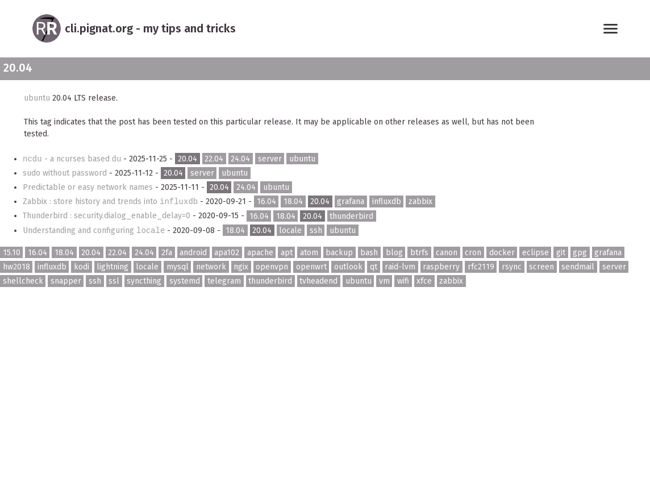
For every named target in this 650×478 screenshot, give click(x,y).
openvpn (272, 267)
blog (394, 252)
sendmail (577, 267)
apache (260, 252)
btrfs (419, 252)
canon (446, 252)
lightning (112, 267)
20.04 (187, 159)
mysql (177, 267)
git (560, 252)
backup (339, 252)
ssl (114, 281)
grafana (350, 201)
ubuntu (37, 98)
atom (309, 252)
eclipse (535, 252)
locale (290, 230)
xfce (424, 281)
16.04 (266, 201)
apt (287, 252)
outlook (348, 267)
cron (473, 252)
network (211, 267)
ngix (241, 267)
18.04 (293, 201)
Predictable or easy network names (89, 187)
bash (369, 252)
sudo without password (66, 173)
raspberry (441, 267)
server (270, 159)
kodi (81, 267)
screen (541, 267)
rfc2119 (481, 267)
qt (373, 267)
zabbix (420, 201)
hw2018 (16, 267)
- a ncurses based (73, 159)
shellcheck (23, 281)
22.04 (214, 159)
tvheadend (318, 281)
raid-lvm (400, 267)
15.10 (11, 252)
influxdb (386, 201)
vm (384, 281)
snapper (66, 281)
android (193, 252)
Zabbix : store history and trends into (111, 201)
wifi (403, 281)
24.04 (240, 159)
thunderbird (351, 216)
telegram (224, 281)
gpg (580, 252)
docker (502, 252)
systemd (184, 281)
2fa (166, 252)
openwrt (311, 267)
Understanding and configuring (95, 230)
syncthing (144, 281)
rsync (512, 267)
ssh (316, 230)
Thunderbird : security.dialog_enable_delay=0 (108, 216)
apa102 (226, 252)
